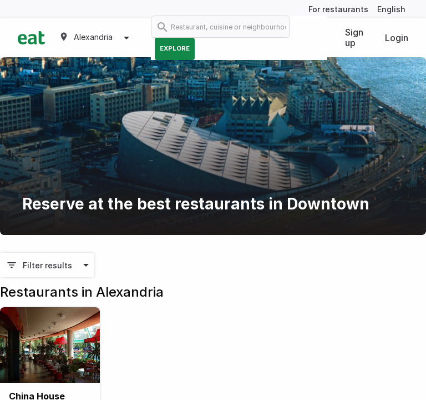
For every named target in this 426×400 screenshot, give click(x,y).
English (391, 9)
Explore (175, 48)
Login (396, 37)
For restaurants (338, 9)
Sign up (354, 37)
